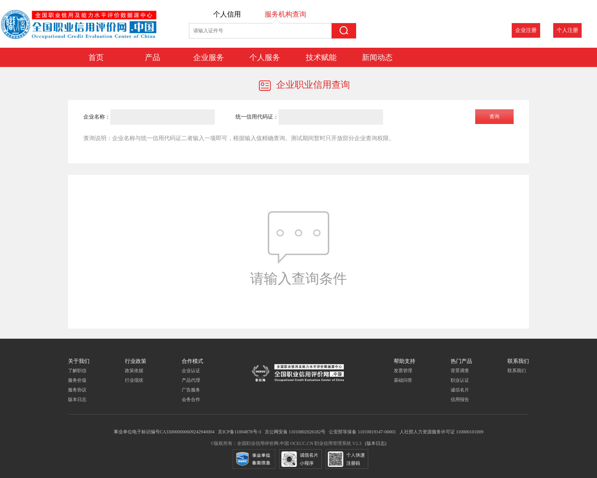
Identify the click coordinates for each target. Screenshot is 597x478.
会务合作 (191, 399)
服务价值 (77, 380)
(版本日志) (375, 443)
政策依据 (134, 370)
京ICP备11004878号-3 (239, 432)
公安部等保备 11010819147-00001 (362, 432)
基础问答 (403, 380)
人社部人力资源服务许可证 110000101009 (442, 432)
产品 (152, 56)
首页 (96, 56)
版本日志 (77, 399)
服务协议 (77, 390)
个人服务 (264, 56)
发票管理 (403, 370)
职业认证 (460, 380)
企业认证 (191, 370)
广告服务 (191, 390)
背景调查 (460, 370)
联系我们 (516, 370)
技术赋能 (321, 56)
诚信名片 (460, 390)
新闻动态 (377, 56)
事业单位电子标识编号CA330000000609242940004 (164, 432)
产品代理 (191, 380)
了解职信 (77, 370)
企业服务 (208, 56)
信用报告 (460, 399)
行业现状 (134, 380)
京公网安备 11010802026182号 (295, 432)
